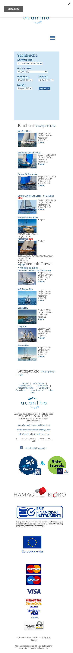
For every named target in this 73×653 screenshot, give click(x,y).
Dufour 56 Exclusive (27, 174)
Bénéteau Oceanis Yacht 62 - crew (34, 270)
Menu (52, 37)
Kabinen (43, 77)
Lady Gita (22, 326)
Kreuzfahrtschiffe (25, 388)
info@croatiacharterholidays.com (34, 434)
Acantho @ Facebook (36, 448)
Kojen (20, 85)
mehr (42, 142)
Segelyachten (24, 385)
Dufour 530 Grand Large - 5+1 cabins (36, 196)
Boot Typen (24, 68)
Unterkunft (43, 388)
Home (25, 383)
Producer (23, 77)
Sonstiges (20, 390)
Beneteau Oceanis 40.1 (29, 153)
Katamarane (42, 385)
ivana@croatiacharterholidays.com (34, 425)
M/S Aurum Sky (25, 289)
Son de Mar (23, 345)
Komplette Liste (47, 126)
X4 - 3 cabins (24, 131)
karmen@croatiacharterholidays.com (33, 430)
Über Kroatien (36, 390)
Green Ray (23, 308)
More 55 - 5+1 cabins (28, 217)
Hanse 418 (23, 239)
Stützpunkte (25, 60)
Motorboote (38, 383)
